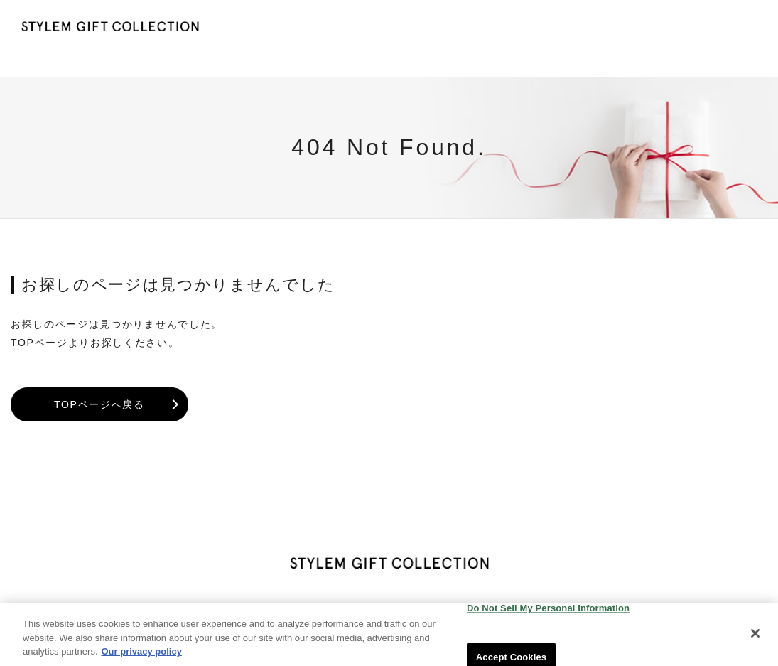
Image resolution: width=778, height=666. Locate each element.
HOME (460, 29)
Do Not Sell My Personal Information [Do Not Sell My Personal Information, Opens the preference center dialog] (548, 614)
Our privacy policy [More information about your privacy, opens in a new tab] (142, 658)
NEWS (516, 29)
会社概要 (730, 29)
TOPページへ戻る (99, 384)
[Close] (755, 639)
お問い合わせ (653, 29)
